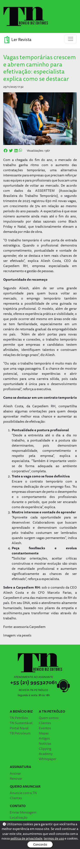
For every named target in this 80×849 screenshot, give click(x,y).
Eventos (45, 728)
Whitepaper (47, 759)
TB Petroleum (20, 733)
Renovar (16, 778)
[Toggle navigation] (71, 39)
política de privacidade (26, 838)
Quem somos (48, 718)
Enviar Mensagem (23, 812)
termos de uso (54, 838)
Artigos (44, 738)
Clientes (45, 723)
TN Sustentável (21, 723)
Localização (19, 817)
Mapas (44, 733)
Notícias (45, 743)
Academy (46, 753)
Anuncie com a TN (23, 793)
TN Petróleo (19, 718)
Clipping (45, 748)
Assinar (15, 773)
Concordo (40, 844)
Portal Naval (19, 728)
